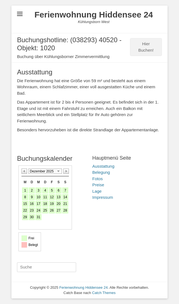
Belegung (101, 172)
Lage (96, 191)
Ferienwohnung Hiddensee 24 (93, 14)
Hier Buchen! (146, 46)
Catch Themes (103, 293)
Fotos (97, 178)
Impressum (102, 197)
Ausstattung (103, 166)
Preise (98, 184)
